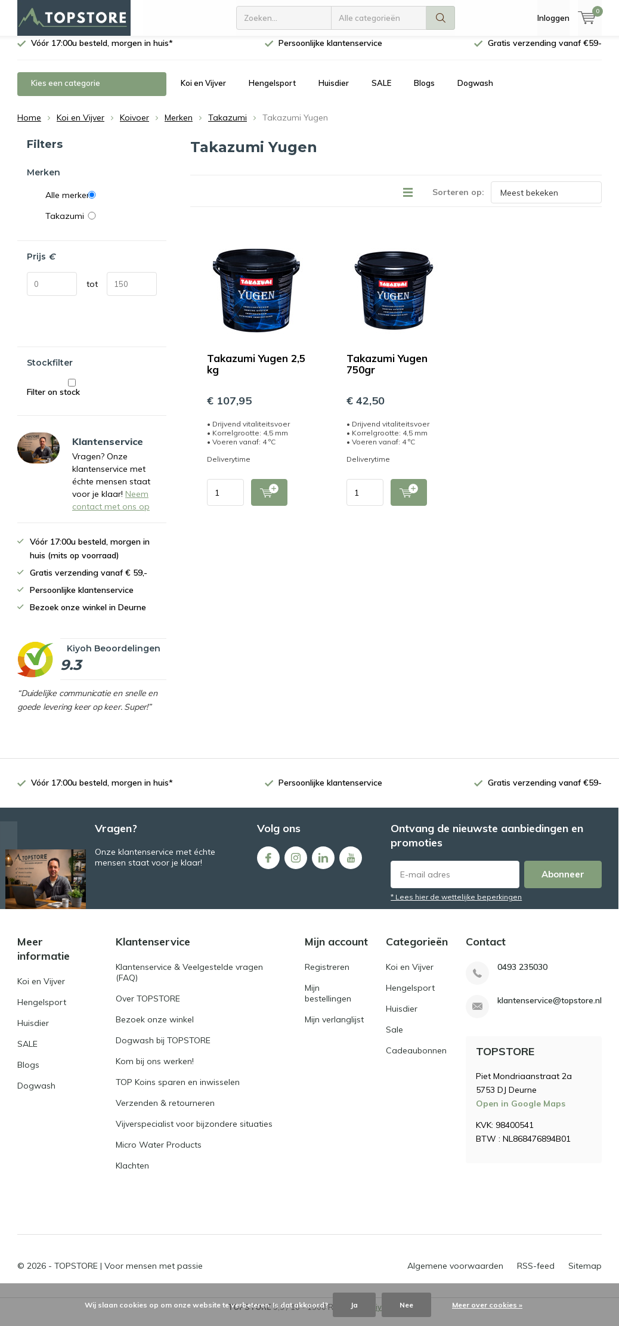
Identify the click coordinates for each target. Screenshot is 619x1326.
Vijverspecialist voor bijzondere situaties (194, 1132)
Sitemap (585, 1274)
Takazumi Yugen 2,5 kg (256, 373)
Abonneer (562, 883)
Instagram (295, 864)
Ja (354, 1304)
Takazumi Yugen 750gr (387, 373)
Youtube (350, 864)
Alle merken (101, 204)
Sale (394, 1038)
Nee (406, 1304)
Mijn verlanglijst (334, 1028)
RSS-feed (536, 1274)
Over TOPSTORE (148, 1007)
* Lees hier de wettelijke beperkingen (456, 905)
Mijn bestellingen (328, 1002)
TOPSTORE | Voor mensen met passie (128, 1274)
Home (29, 126)
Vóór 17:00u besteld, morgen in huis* (102, 52)
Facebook (268, 864)
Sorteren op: (458, 201)
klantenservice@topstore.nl (549, 1009)
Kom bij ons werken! (155, 1070)
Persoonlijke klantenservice (330, 52)
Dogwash (475, 92)
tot (92, 293)
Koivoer (134, 126)
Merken (179, 126)
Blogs (424, 92)
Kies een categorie (65, 92)
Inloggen (553, 18)
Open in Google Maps (520, 1112)
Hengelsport (272, 92)
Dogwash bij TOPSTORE (163, 1049)
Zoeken (440, 18)
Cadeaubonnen (416, 1059)
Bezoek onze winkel (155, 1028)
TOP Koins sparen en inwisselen (178, 1091)
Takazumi (227, 126)
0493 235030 (522, 976)
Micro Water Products (159, 1153)
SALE (381, 92)
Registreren (327, 975)
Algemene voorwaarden (455, 1274)
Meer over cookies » (487, 1304)
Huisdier (333, 92)
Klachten (132, 1174)
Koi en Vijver (203, 92)
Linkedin (323, 864)
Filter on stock (72, 397)
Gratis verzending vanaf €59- (545, 52)
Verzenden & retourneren (165, 1111)
